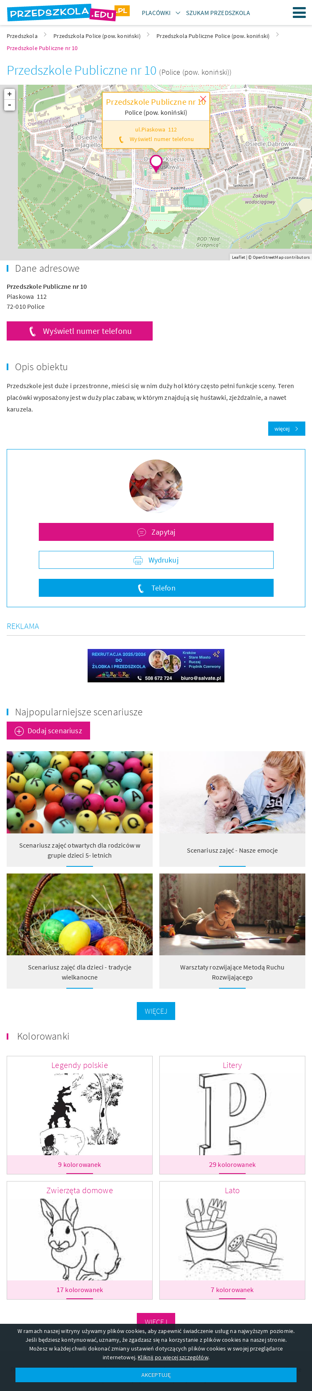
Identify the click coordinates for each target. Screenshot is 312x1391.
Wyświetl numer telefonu (87, 331)
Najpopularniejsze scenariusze (79, 711)
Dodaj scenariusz (55, 730)
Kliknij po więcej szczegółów (173, 1357)
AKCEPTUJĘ (156, 1374)
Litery (232, 1065)
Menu (299, 12)
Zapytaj (162, 532)
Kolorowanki (43, 1036)
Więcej (156, 1011)
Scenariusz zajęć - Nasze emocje (232, 850)
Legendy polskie (79, 1065)
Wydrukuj (162, 560)
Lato (232, 1190)
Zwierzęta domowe (79, 1190)
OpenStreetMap (268, 257)
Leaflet (238, 257)
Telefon (162, 588)
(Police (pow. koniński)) (195, 72)
